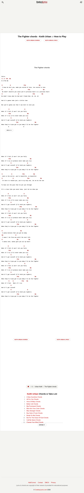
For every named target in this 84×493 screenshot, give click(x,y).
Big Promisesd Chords (34, 406)
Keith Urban (32, 394)
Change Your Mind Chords (35, 422)
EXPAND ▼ (42, 425)
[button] (2, 2)
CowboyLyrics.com (41, 489)
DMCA (47, 482)
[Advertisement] (42, 18)
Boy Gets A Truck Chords (35, 413)
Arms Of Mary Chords (33, 401)
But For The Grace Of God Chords (37, 417)
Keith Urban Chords (33, 40)
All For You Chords (32, 399)
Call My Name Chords (34, 420)
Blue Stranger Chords (33, 411)
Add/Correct (32, 482)
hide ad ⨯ (9, 130)
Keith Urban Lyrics (51, 40)
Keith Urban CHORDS (21, 339)
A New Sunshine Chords (34, 397)
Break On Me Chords (33, 415)
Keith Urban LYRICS (63, 339)
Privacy (53, 482)
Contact (40, 482)
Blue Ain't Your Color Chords (36, 408)
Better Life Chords (32, 404)
